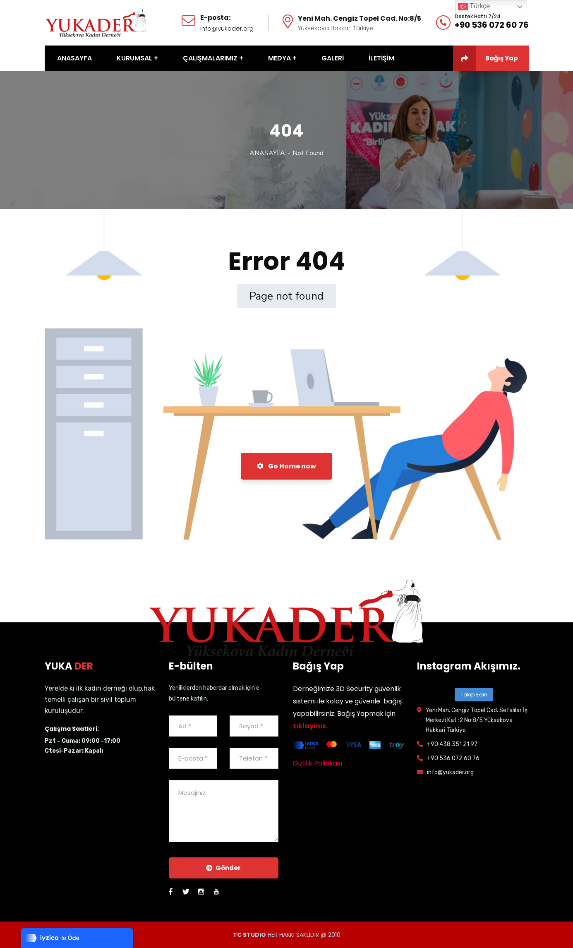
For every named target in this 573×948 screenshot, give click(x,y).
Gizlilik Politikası (317, 763)
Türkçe (474, 7)
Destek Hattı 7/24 (478, 16)
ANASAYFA (267, 153)
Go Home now (286, 466)
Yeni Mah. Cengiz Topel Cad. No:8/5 (359, 18)
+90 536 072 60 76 (492, 25)
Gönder (223, 868)
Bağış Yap (485, 58)
